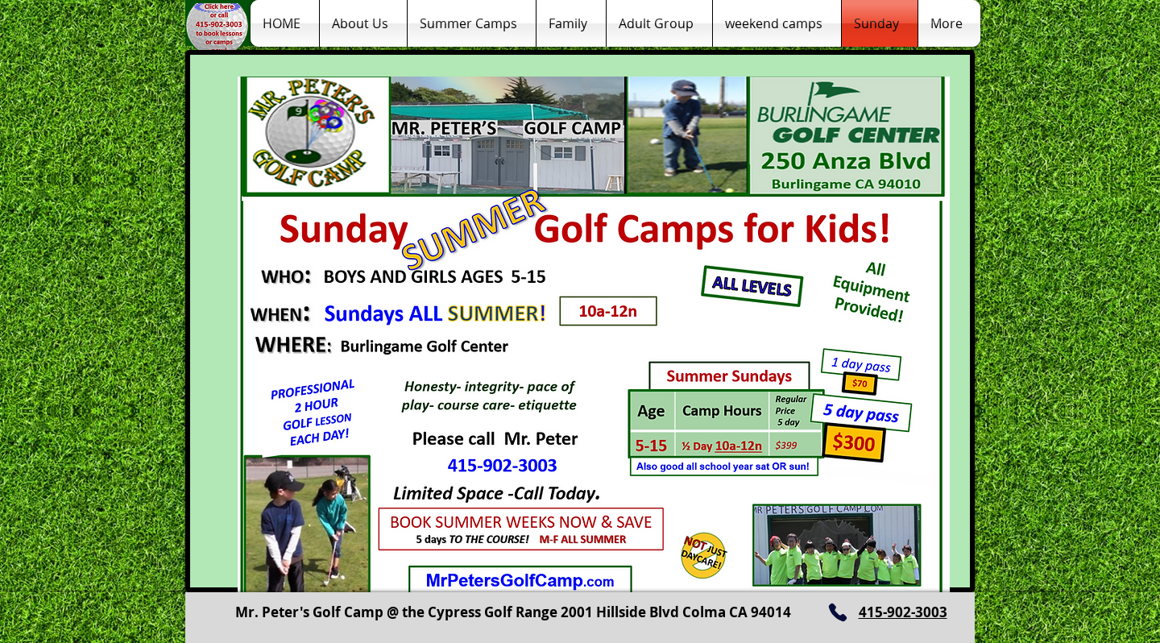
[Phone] (837, 612)
